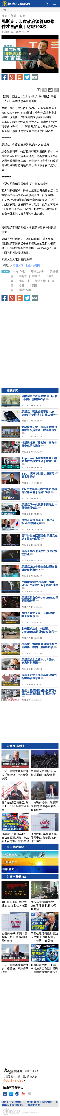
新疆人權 (40, 280)
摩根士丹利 (38, 271)
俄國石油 (24, 280)
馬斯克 (23, 276)
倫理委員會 (34, 1105)
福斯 (21, 285)
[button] (30, 54)
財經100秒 (19, 271)
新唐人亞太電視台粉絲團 (26, 265)
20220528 (25, 290)
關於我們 (47, 1102)
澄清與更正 (18, 1105)
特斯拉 (36, 276)
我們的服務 (33, 1102)
